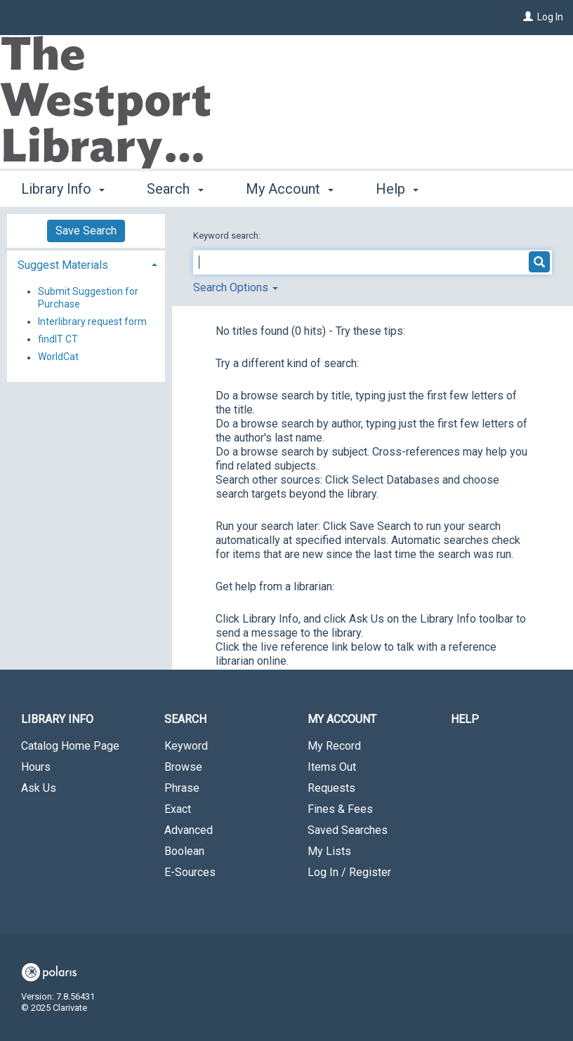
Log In (550, 16)
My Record (334, 745)
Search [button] (175, 188)
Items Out (332, 767)
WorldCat (58, 357)
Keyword (186, 745)
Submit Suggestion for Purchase (88, 298)
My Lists (329, 851)
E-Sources (190, 872)
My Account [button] (290, 188)
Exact (177, 809)
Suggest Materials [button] (63, 265)
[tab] (86, 263)
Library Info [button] (63, 188)
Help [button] (397, 188)
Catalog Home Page (70, 745)
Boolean (184, 851)
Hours (36, 767)
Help (465, 719)
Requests (331, 788)
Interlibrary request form (92, 321)
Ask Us (38, 788)
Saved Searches (348, 830)
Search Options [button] (235, 287)
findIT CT (58, 339)
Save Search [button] (86, 230)
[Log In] (528, 16)
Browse (183, 767)
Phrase (181, 788)
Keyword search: (228, 235)
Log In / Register (349, 872)
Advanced (188, 830)
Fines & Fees (340, 809)
